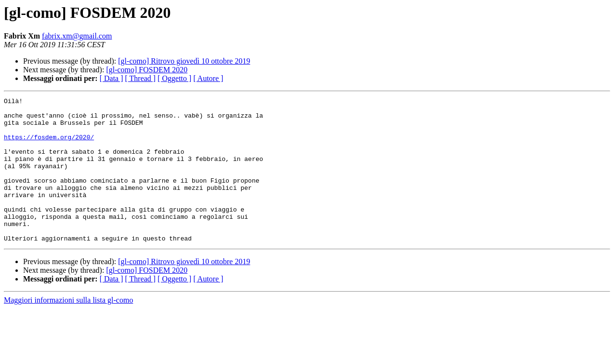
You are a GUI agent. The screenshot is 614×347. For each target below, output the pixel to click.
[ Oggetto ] (174, 78)
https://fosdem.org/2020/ (49, 145)
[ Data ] (111, 78)
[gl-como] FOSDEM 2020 (146, 70)
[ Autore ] (208, 78)
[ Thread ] (140, 78)
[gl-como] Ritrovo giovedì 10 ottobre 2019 (184, 61)
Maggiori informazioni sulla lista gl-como (68, 329)
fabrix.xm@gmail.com (77, 36)
